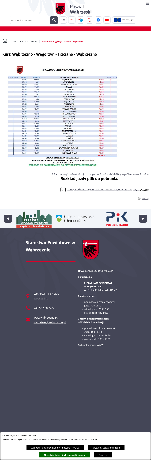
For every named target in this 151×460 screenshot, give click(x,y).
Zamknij (103, 455)
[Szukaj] (54, 20)
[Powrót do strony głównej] (9, 40)
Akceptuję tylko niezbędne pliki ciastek (64, 455)
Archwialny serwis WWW (91, 345)
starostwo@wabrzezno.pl (50, 322)
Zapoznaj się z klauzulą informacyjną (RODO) (55, 447)
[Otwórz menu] (147, 3)
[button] (63, 169)
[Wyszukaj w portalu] (34, 20)
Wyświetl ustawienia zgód (106, 447)
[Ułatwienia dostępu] (63, 20)
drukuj (145, 198)
